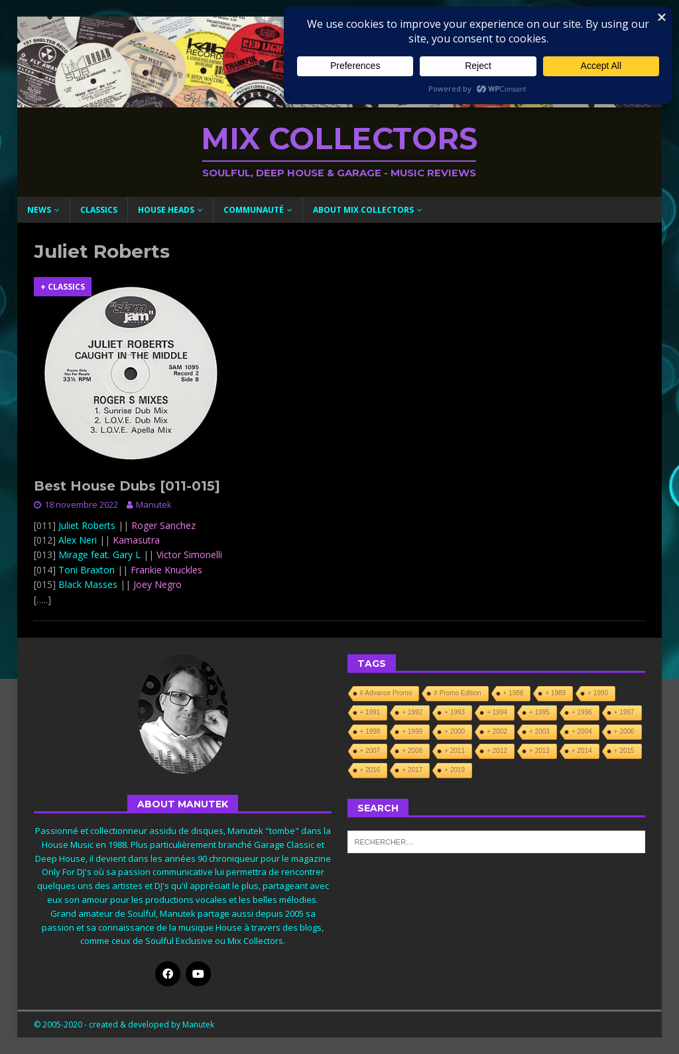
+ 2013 (539, 750)
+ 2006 (624, 731)
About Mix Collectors (363, 209)
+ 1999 (412, 731)
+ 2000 (454, 731)
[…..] (42, 599)
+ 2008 (412, 750)
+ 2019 (454, 770)
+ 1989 (555, 693)
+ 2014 (582, 750)
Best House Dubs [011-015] (127, 486)
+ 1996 (582, 712)
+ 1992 (412, 712)
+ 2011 (454, 750)
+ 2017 (412, 770)
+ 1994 (497, 712)
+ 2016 (370, 770)
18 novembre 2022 (81, 504)
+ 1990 (597, 693)
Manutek (154, 504)
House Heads (166, 209)
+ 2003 (539, 731)
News (39, 209)
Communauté (253, 209)
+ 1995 (539, 712)
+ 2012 (497, 750)
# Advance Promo (386, 693)
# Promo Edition (457, 693)
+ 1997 (624, 712)
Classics (98, 209)
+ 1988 (513, 693)
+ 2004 (582, 731)
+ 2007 (370, 750)
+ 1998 (370, 731)
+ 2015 (624, 750)
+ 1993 (454, 712)
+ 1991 (370, 712)
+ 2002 (497, 731)
